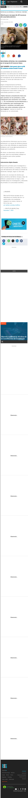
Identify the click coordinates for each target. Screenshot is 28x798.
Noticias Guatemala (8, 12)
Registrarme (14, 1)
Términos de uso (22, 776)
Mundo (24, 12)
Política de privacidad (21, 775)
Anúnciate (24, 771)
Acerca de (24, 773)
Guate (3, 775)
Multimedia (11, 779)
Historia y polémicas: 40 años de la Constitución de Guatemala (14, 338)
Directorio (24, 778)
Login (8, 1)
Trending (9, 777)
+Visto (14, 271)
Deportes (4, 777)
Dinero (7, 775)
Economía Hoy (6, 772)
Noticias (18, 12)
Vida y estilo (5, 779)
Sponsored (4, 781)
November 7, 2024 (8, 210)
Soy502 (4, 770)
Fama (11, 775)
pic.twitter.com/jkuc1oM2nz (12, 205)
